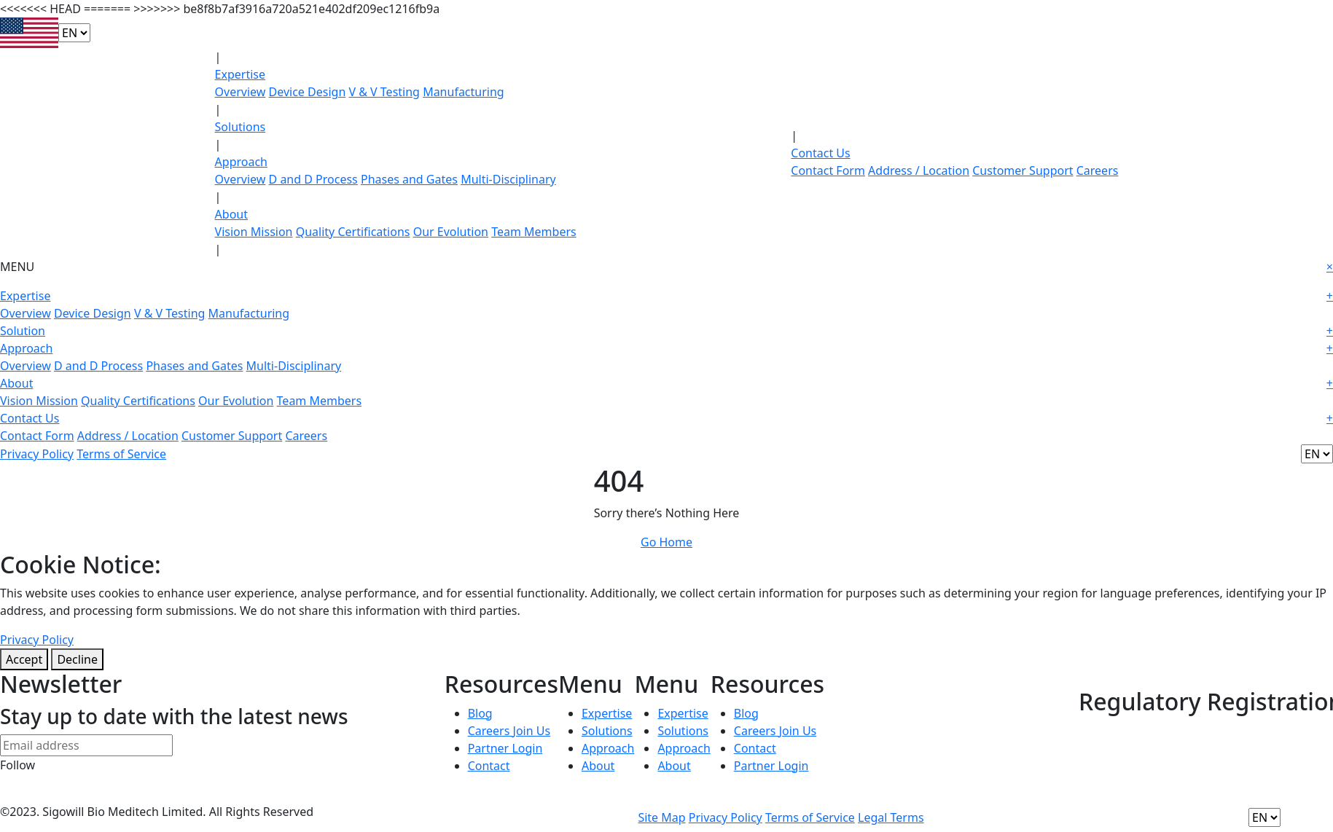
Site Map (661, 817)
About (231, 214)
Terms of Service (121, 454)
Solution (666, 331)
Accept (24, 659)
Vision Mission (254, 232)
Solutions (240, 127)
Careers (1097, 170)
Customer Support (1022, 170)
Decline (77, 659)
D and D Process (313, 179)
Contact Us (820, 153)
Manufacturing (463, 92)
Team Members (533, 232)
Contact (489, 766)
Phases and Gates (409, 179)
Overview (240, 92)
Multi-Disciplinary (508, 179)
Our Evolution (450, 232)
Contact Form (828, 170)
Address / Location (918, 170)
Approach (241, 162)
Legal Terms (891, 817)
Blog (480, 713)
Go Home (666, 542)
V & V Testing (384, 92)
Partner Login (505, 748)
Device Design (307, 92)
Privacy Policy (37, 454)
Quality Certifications (353, 232)
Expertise (240, 74)
